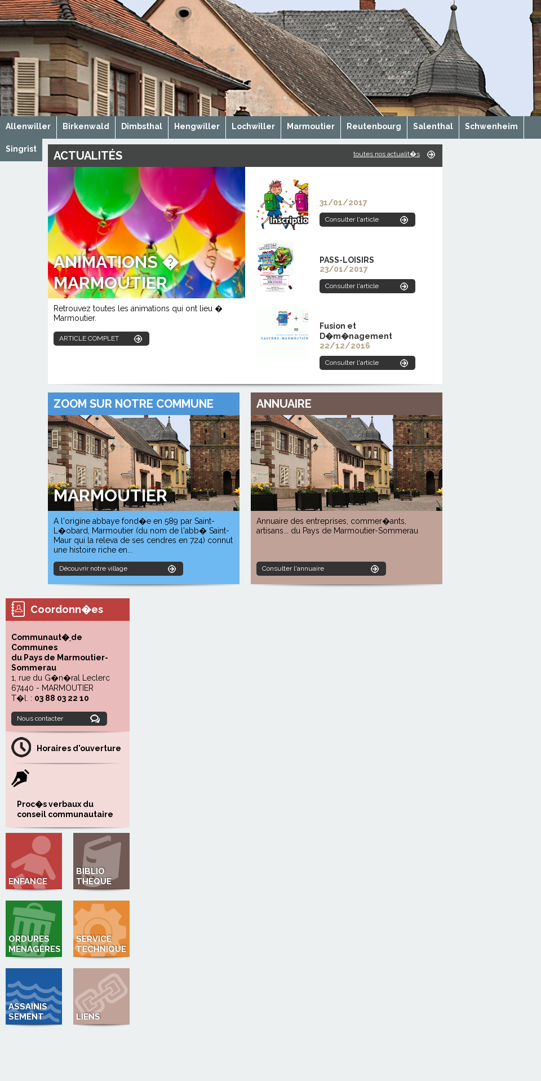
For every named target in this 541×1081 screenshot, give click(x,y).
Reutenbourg (374, 126)
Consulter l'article (352, 219)
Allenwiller (28, 126)
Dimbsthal (141, 126)
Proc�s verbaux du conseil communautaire (65, 809)
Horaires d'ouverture (79, 748)
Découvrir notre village (93, 568)
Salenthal (433, 126)
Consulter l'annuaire (293, 568)
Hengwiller (197, 126)
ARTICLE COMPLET (89, 338)
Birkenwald (86, 126)
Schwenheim (491, 126)
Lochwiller (253, 126)
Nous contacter (40, 718)
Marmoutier (311, 126)
